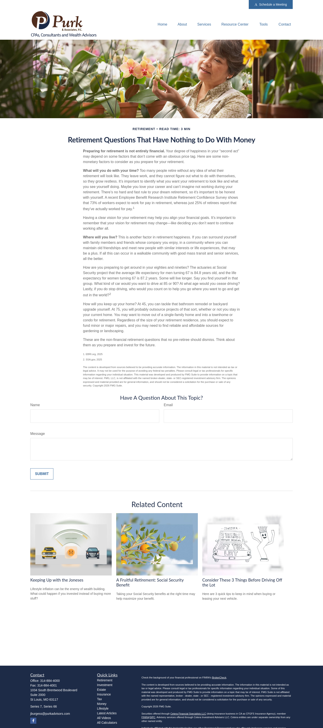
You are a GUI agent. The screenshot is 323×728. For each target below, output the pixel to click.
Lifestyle (103, 708)
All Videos (104, 718)
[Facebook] (33, 721)
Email (168, 405)
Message (37, 434)
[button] (162, 24)
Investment (104, 685)
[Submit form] (41, 474)
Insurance (104, 694)
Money (102, 704)
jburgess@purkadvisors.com (50, 713)
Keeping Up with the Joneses (56, 580)
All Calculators (107, 722)
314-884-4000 (50, 680)
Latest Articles (107, 713)
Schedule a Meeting (271, 5)
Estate (101, 689)
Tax (99, 699)
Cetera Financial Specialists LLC (188, 713)
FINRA (145, 717)
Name (35, 405)
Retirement (104, 680)
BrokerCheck (219, 677)
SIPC (152, 717)
